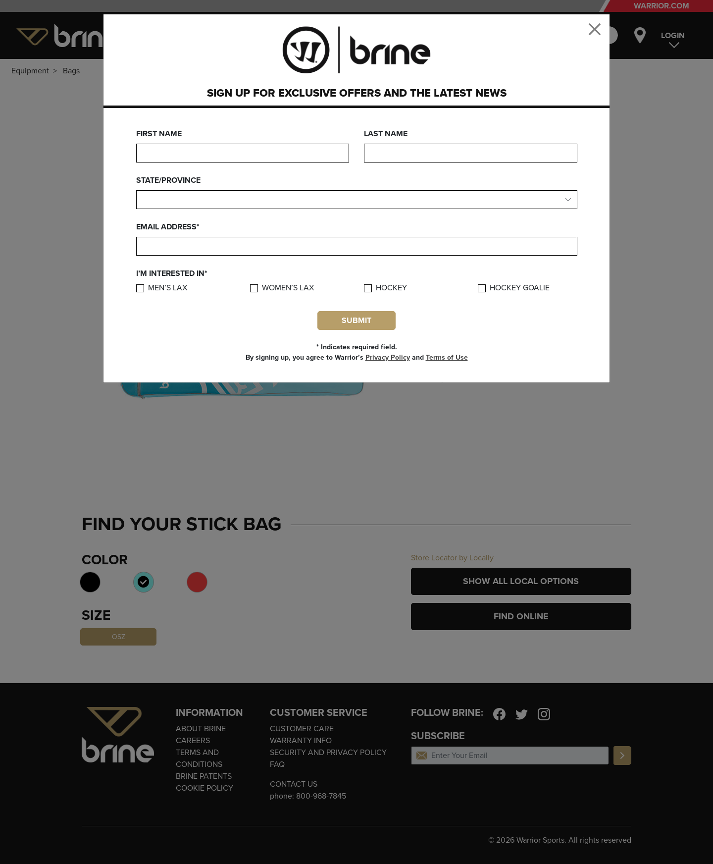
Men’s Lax (167, 288)
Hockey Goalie (520, 288)
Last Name (385, 134)
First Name (159, 134)
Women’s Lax (288, 288)
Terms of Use (447, 357)
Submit (356, 320)
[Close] (594, 29)
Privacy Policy (387, 357)
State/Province (168, 180)
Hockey (391, 288)
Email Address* (168, 227)
